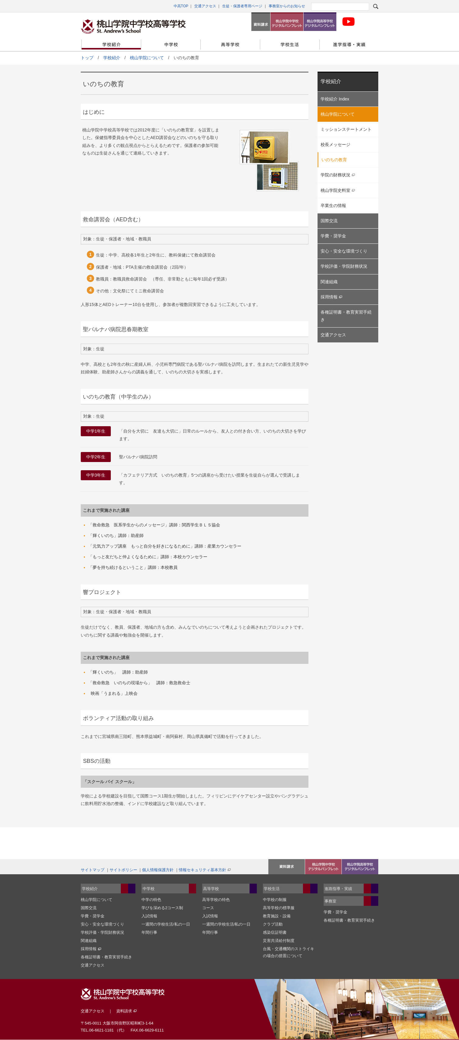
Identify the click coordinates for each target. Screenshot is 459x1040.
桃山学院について (147, 57)
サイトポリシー (123, 870)
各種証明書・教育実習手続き (346, 316)
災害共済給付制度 (278, 940)
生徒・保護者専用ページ (242, 6)
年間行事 (149, 932)
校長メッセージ (335, 144)
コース (208, 908)
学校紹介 (111, 44)
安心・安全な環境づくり (344, 251)
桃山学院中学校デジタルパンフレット (286, 21)
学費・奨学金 (333, 235)
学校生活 (289, 44)
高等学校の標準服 (278, 908)
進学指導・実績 (349, 44)
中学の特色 (151, 899)
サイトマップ (92, 870)
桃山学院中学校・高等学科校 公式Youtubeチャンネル (348, 21)
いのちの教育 (334, 159)
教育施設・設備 (277, 916)
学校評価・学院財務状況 (344, 266)
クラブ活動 (273, 924)
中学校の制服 (275, 899)
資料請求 (260, 21)
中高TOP (181, 6)
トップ (87, 57)
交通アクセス (205, 6)
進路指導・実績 (338, 888)
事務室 (330, 901)
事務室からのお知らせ (287, 6)
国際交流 (329, 220)
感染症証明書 (275, 932)
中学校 (170, 44)
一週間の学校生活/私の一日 (165, 924)
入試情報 (149, 916)
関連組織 (329, 281)
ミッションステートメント (346, 129)
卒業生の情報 (333, 205)
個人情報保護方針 (158, 870)
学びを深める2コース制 (162, 908)
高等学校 (230, 44)
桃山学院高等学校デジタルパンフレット (320, 21)
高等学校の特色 (216, 899)
